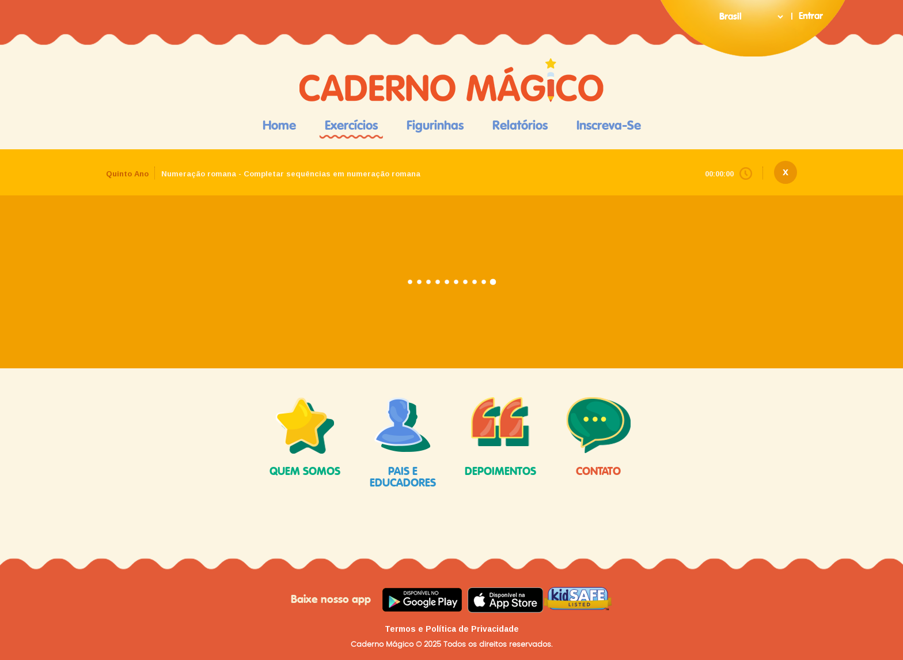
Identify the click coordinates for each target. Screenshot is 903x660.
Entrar (811, 16)
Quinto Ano (127, 173)
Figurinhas (435, 125)
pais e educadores (402, 442)
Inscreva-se (608, 125)
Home (279, 125)
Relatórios (520, 125)
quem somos (305, 437)
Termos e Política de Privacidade (452, 628)
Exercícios (351, 125)
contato (598, 437)
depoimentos (500, 437)
